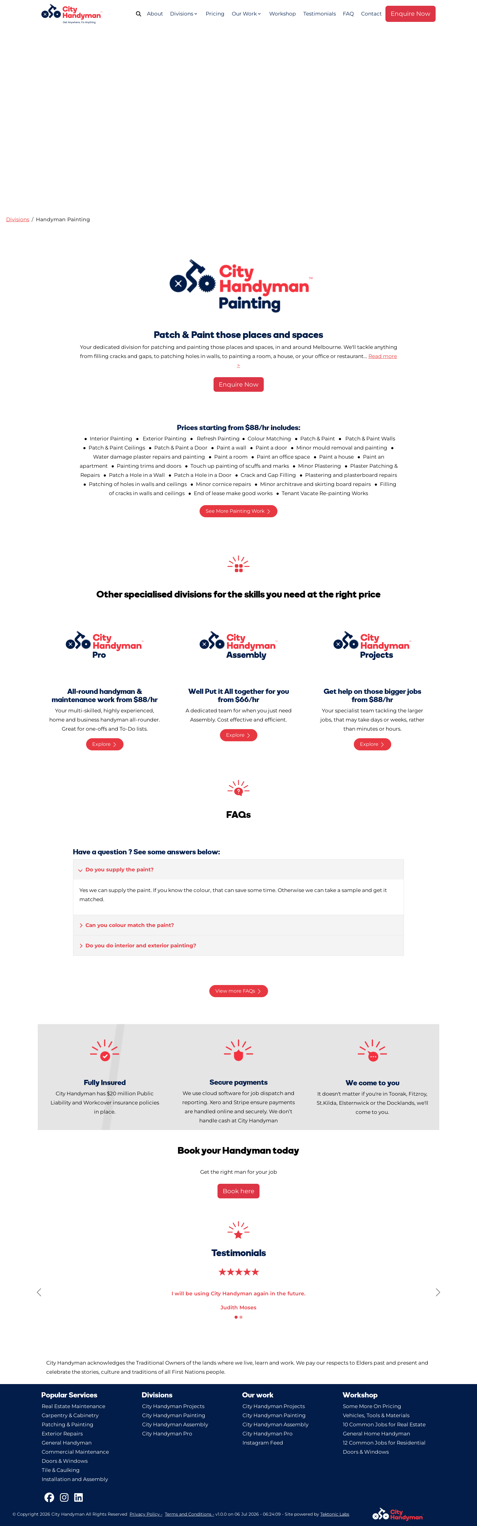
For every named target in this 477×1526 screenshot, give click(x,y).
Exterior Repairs (62, 1434)
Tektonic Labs (334, 1514)
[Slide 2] (240, 1317)
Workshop (282, 14)
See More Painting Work (238, 511)
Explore (104, 744)
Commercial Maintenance (75, 1452)
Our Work (247, 14)
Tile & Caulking (61, 1470)
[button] (17, 219)
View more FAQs (238, 991)
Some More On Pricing (372, 1406)
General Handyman (67, 1443)
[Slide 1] (236, 1317)
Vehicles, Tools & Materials (376, 1415)
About (155, 14)
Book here (238, 1191)
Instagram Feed (262, 1443)
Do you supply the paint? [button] (119, 869)
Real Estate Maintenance (73, 1406)
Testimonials (319, 14)
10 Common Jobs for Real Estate (384, 1424)
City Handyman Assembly (175, 1424)
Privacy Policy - (146, 1514)
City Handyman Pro (167, 1434)
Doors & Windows (65, 1461)
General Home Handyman (376, 1434)
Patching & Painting (67, 1424)
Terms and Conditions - (189, 1514)
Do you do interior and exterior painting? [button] (140, 945)
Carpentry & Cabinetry (70, 1415)
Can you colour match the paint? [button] (129, 925)
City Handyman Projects (173, 1406)
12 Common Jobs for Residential (384, 1443)
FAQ (348, 14)
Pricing (215, 14)
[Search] (140, 14)
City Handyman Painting (173, 1415)
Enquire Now (410, 13)
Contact (371, 14)
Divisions (184, 14)
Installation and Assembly (75, 1479)
